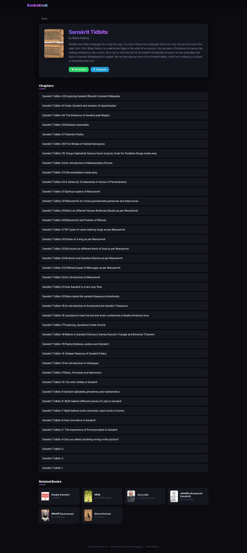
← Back (43, 18)
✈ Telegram (99, 69)
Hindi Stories (152, 546)
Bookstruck (37, 5)
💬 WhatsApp (78, 69)
